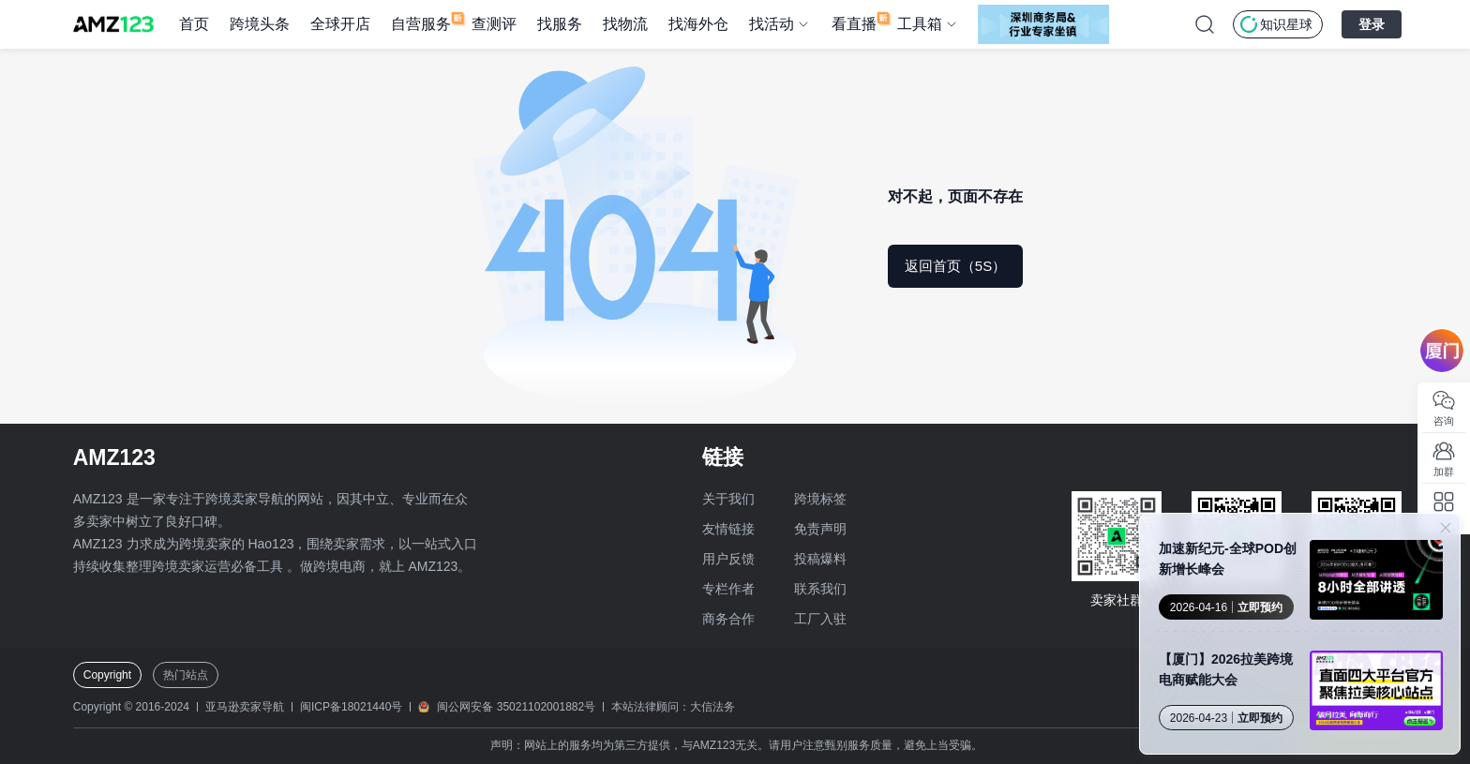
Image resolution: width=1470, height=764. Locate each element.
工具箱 (919, 24)
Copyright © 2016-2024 (131, 706)
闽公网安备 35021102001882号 (516, 706)
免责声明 (820, 528)
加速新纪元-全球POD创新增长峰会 (1228, 559)
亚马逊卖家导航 (244, 706)
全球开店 (340, 24)
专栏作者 (728, 588)
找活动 (771, 24)
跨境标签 (820, 498)
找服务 (559, 24)
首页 (194, 24)
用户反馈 (728, 558)
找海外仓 (698, 24)
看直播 (854, 24)
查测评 (494, 24)
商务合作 (728, 618)
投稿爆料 (820, 558)
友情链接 (728, 528)
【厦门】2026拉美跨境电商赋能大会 (1226, 669)
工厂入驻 (820, 618)
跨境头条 (260, 24)
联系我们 (820, 588)
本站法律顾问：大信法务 (673, 706)
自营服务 (421, 24)
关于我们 (728, 498)
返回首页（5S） (955, 266)
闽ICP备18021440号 (351, 706)
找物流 (625, 24)
